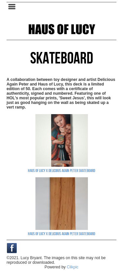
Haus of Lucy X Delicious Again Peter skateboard (61, 170)
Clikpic (72, 267)
